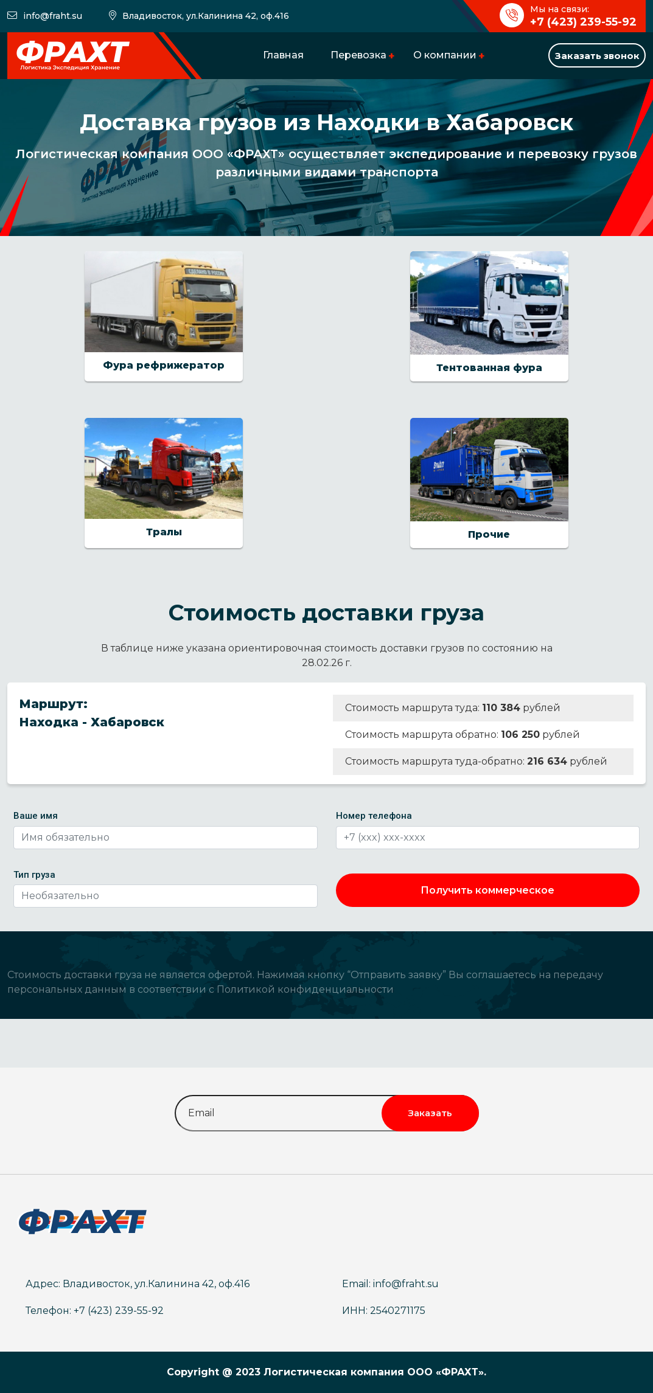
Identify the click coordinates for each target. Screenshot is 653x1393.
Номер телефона (374, 815)
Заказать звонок (597, 55)
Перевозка (358, 55)
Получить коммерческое (487, 890)
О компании (445, 55)
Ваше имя (35, 815)
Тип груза (34, 874)
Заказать (430, 1113)
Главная (283, 55)
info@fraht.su (52, 15)
